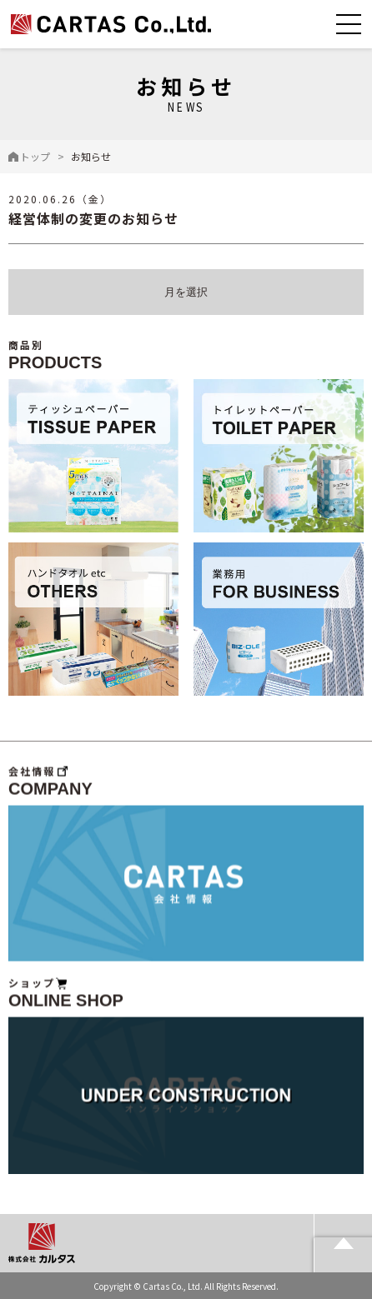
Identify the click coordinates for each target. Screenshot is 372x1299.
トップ (35, 156)
